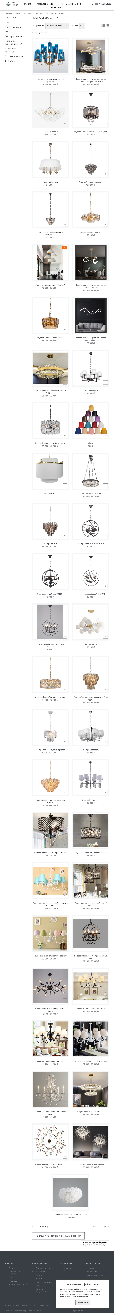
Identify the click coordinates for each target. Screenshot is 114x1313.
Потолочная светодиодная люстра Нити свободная (90, 339)
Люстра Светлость (90, 750)
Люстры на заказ (53, 7)
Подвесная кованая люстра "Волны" (91, 853)
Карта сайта (77, 1311)
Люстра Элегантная (90, 800)
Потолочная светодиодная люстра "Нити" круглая (90, 286)
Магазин (28, 3)
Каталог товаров (23, 13)
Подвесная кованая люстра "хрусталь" (91, 1061)
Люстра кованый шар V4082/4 (50, 594)
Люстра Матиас (91, 644)
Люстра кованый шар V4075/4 (91, 544)
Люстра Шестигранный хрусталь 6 (50, 443)
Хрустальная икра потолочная (50, 338)
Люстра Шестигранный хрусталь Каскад (50, 801)
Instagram (67, 1268)
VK (64, 1270)
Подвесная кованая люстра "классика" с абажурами (50, 904)
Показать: (75, 26)
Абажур (91, 443)
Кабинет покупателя (41, 1290)
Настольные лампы (18, 1284)
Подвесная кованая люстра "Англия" (50, 853)
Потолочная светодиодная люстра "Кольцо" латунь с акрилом (90, 80)
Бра (10, 1277)
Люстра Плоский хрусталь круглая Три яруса (91, 698)
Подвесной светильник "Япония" (50, 285)
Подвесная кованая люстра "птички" (91, 1008)
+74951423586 (105, 3)
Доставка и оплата (45, 3)
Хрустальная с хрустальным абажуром (90, 132)
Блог (38, 1286)
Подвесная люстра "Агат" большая (50, 1164)
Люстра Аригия (50, 544)
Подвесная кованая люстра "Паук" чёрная (50, 1009)
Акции (78, 3)
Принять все (82, 1302)
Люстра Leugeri (91, 390)
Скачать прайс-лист (39, 33)
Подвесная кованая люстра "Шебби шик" (50, 1112)
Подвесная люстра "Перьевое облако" (70, 1214)
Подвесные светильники (15, 1273)
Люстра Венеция (50, 182)
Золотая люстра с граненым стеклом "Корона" (50, 391)
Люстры (38, 13)
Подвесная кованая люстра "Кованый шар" (90, 957)
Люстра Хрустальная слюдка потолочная (50, 233)
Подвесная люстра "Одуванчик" (91, 1164)
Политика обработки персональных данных (23, 1311)
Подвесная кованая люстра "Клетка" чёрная (91, 904)
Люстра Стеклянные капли (91, 182)
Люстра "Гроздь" (50, 132)
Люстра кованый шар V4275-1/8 (91, 594)
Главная (8, 13)
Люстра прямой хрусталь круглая (50, 750)
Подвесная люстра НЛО (90, 232)
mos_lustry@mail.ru (95, 1275)
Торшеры (13, 1281)
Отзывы (69, 3)
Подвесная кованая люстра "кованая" (50, 956)
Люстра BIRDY (50, 493)
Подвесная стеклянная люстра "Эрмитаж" (50, 80)
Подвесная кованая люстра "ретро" (50, 1061)
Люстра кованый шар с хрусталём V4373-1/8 (50, 645)
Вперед (44, 1226)
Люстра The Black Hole (91, 493)
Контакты (59, 3)
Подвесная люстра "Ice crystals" (90, 1111)
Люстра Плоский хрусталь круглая (50, 697)
